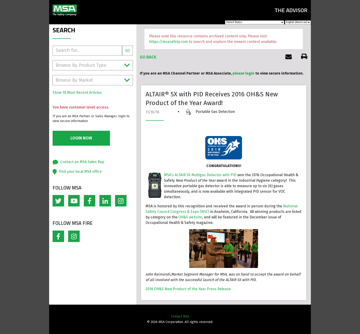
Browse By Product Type (93, 65)
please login (243, 73)
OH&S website (190, 217)
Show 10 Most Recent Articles (77, 92)
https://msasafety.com (168, 41)
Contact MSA (180, 316)
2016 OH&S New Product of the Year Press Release (188, 289)
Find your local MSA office (80, 171)
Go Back (148, 57)
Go (127, 50)
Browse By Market (93, 80)
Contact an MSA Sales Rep (82, 162)
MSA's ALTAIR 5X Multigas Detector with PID (200, 175)
